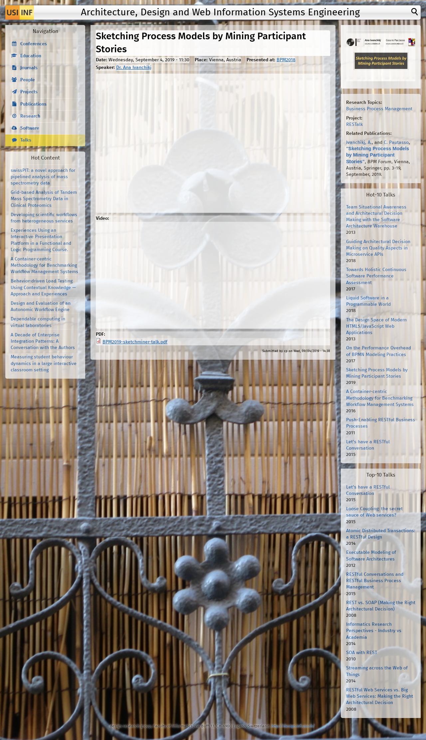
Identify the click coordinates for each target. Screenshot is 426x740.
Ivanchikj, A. (359, 142)
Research (30, 116)
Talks (25, 140)
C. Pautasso (396, 142)
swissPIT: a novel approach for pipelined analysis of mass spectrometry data (43, 176)
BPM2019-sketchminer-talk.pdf (135, 342)
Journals (29, 68)
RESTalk (354, 124)
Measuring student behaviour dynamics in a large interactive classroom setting (44, 363)
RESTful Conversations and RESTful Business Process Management (374, 580)
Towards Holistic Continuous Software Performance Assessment (376, 276)
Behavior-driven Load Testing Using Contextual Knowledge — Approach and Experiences (43, 287)
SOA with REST (361, 652)
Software (29, 128)
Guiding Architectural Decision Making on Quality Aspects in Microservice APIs (378, 248)
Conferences (33, 44)
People (27, 80)
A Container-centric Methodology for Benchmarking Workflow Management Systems (44, 265)
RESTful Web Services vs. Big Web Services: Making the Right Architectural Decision (379, 696)
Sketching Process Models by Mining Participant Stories (377, 155)
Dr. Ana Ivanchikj (133, 67)
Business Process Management (379, 109)
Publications (33, 104)
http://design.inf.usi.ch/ (293, 726)
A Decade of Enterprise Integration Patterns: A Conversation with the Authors (43, 341)
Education (30, 56)
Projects (29, 92)
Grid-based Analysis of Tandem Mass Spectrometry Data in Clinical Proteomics (44, 198)
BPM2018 (286, 60)
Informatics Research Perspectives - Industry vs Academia (373, 630)
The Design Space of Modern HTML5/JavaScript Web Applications (376, 326)
